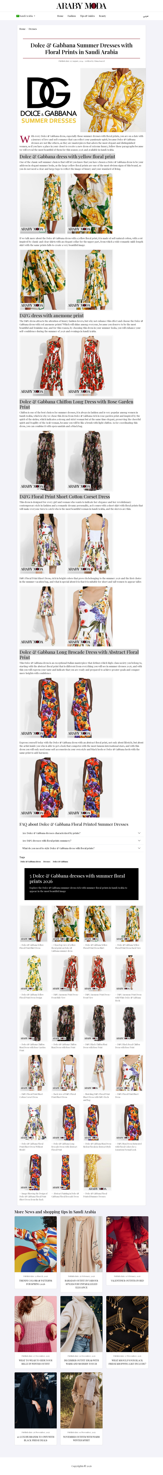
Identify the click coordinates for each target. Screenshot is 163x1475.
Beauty (102, 15)
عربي (146, 16)
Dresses (33, 28)
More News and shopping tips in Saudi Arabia (55, 1211)
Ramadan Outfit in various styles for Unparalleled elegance (81, 1284)
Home (60, 15)
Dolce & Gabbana (60, 861)
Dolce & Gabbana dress (31, 861)
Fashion (72, 15)
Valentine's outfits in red (127, 1280)
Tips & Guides (87, 15)
